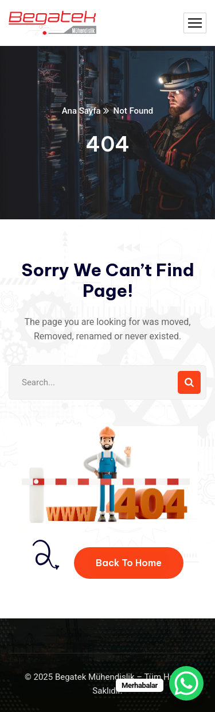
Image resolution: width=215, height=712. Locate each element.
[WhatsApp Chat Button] (186, 683)
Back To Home (129, 562)
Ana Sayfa (81, 111)
